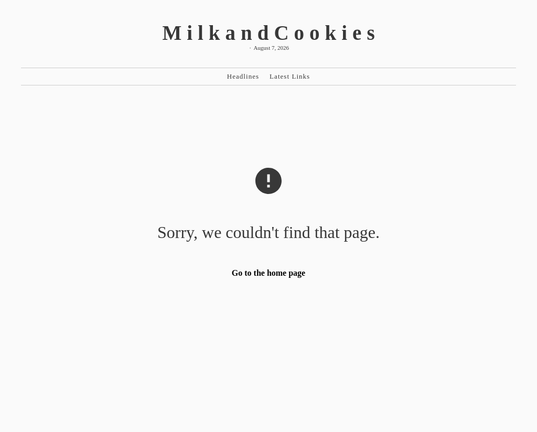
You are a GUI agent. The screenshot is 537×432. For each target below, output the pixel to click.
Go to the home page (268, 272)
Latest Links (290, 76)
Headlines (243, 76)
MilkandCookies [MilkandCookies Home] (271, 32)
